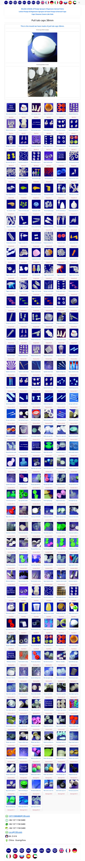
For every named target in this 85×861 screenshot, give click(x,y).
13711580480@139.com (19, 816)
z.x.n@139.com (15, 832)
